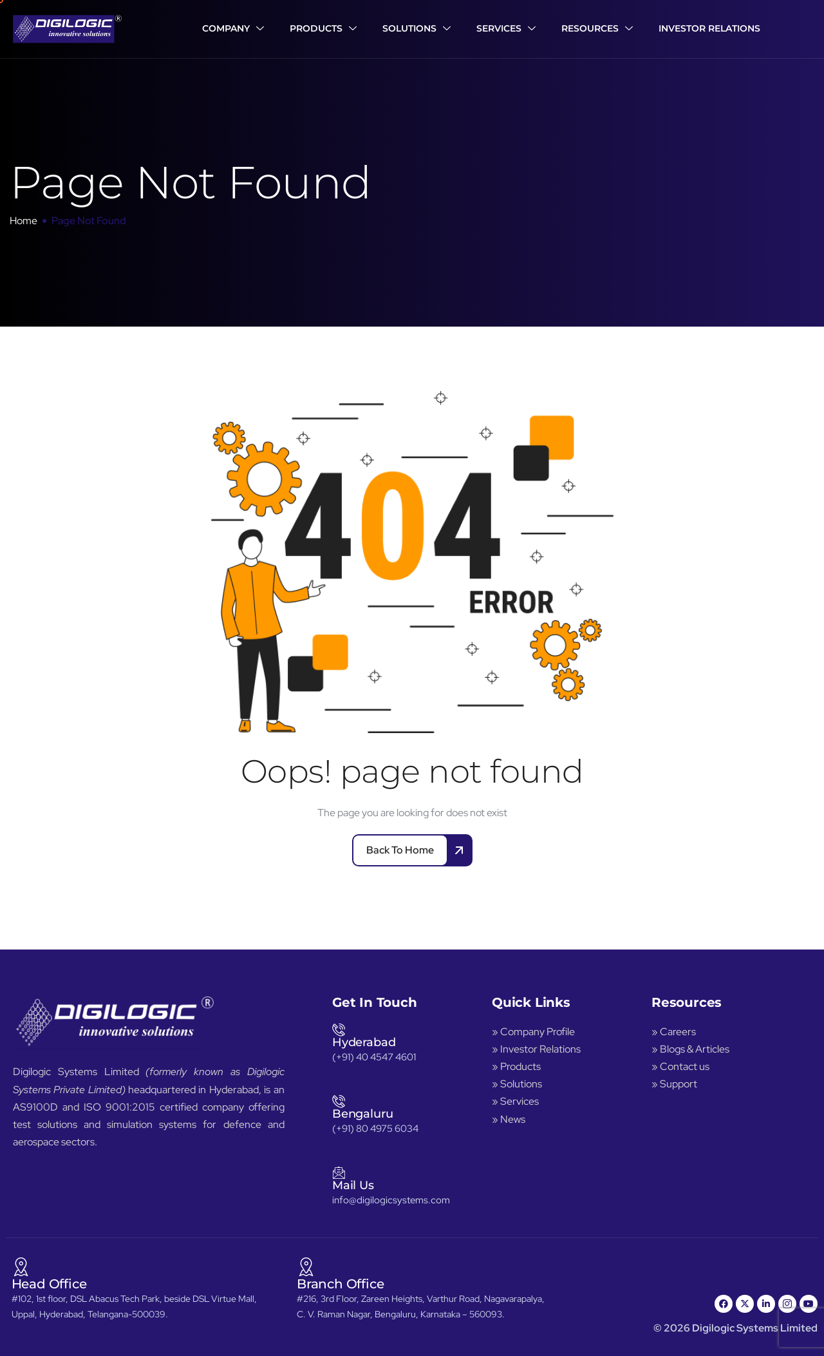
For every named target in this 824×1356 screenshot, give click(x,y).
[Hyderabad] (338, 1029)
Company (233, 29)
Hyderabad (363, 1042)
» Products (516, 1066)
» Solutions (517, 1084)
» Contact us (680, 1066)
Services (506, 29)
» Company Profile (534, 1031)
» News (508, 1119)
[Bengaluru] (338, 1100)
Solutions (416, 29)
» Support (674, 1084)
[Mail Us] (338, 1172)
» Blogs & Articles (690, 1049)
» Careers (673, 1031)
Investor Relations (709, 28)
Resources (597, 29)
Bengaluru (362, 1114)
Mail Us (353, 1185)
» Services (515, 1101)
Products (323, 29)
